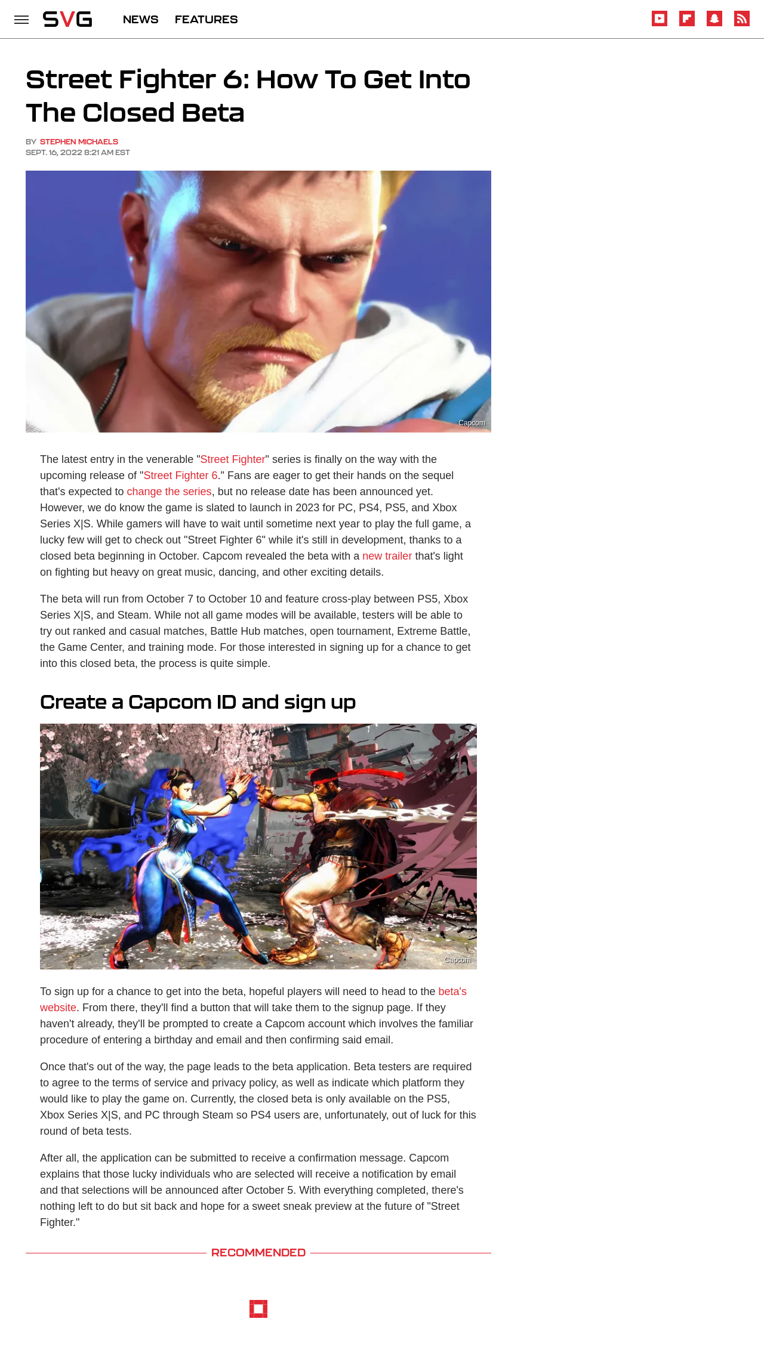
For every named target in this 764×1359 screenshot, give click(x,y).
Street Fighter (233, 459)
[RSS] (742, 24)
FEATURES (206, 19)
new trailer (387, 556)
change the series (169, 492)
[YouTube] (659, 24)
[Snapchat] (714, 24)
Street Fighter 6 (181, 475)
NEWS (141, 19)
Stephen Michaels (79, 141)
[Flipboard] (687, 24)
